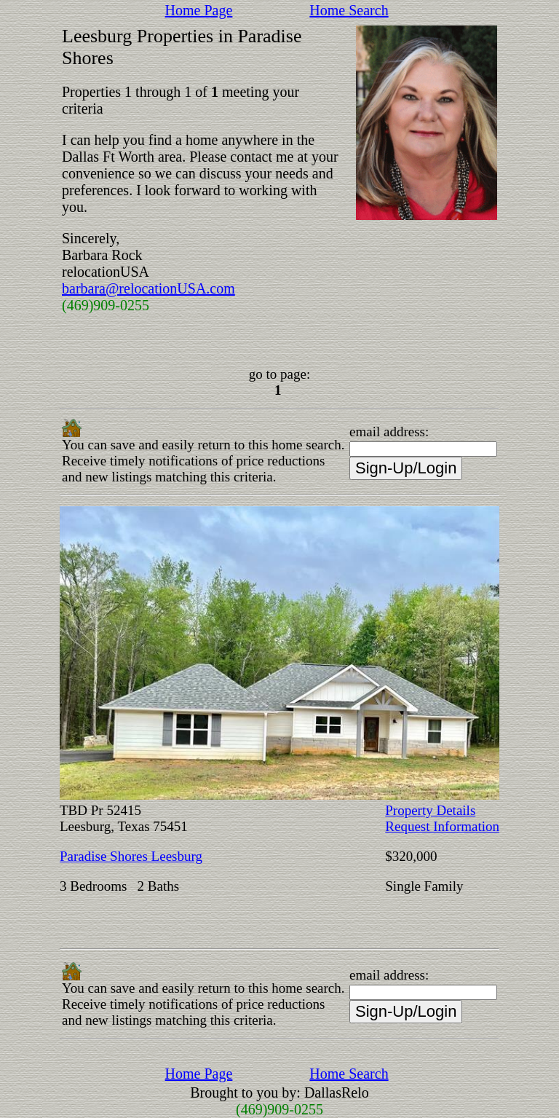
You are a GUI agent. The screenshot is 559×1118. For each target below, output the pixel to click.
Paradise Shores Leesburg (131, 856)
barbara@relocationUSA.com (148, 288)
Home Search (348, 10)
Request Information (442, 826)
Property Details (430, 810)
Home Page (199, 10)
